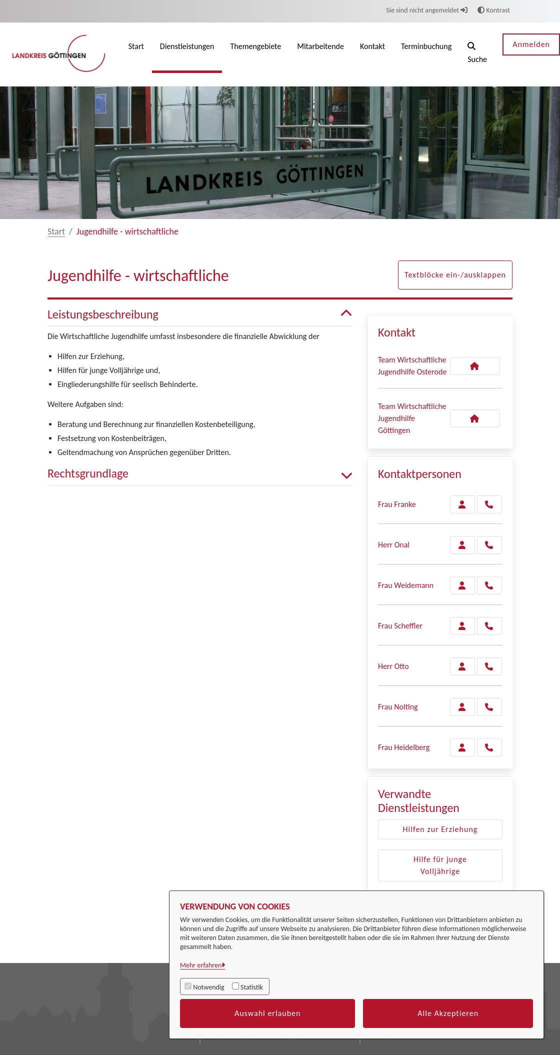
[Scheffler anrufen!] (489, 626)
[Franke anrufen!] (489, 505)
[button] (477, 54)
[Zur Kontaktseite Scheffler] (462, 626)
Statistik (251, 987)
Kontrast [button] (494, 10)
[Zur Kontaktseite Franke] (462, 505)
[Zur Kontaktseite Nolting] (462, 707)
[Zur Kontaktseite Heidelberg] (462, 747)
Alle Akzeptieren (448, 1013)
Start (56, 231)
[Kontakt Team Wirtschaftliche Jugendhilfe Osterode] (475, 366)
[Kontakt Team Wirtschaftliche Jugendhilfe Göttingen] (475, 419)
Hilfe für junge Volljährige (440, 865)
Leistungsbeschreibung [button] (200, 315)
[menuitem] (136, 54)
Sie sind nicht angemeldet (427, 10)
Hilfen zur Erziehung (440, 829)
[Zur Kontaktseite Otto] (462, 667)
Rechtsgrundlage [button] (200, 473)
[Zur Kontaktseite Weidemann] (462, 585)
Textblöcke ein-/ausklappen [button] (455, 275)
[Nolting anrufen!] (489, 707)
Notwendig (208, 987)
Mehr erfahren (201, 965)
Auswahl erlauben (267, 1013)
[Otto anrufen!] (489, 667)
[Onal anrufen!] (489, 545)
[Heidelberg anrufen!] (489, 747)
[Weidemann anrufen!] (489, 585)
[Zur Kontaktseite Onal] (462, 545)
